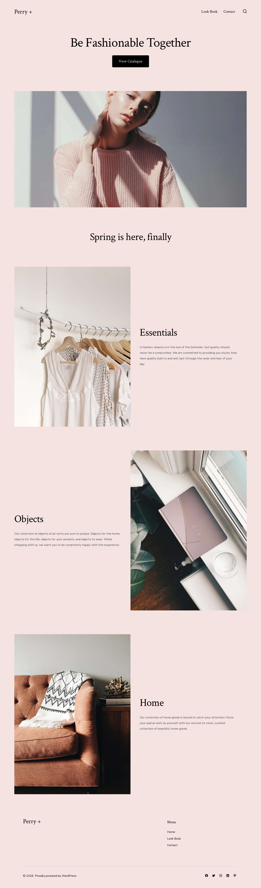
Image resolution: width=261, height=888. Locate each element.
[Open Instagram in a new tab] (221, 875)
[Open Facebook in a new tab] (206, 875)
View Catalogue (130, 61)
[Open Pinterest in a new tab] (235, 875)
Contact (229, 11)
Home (171, 832)
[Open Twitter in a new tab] (213, 875)
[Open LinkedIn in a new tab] (228, 875)
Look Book (209, 11)
